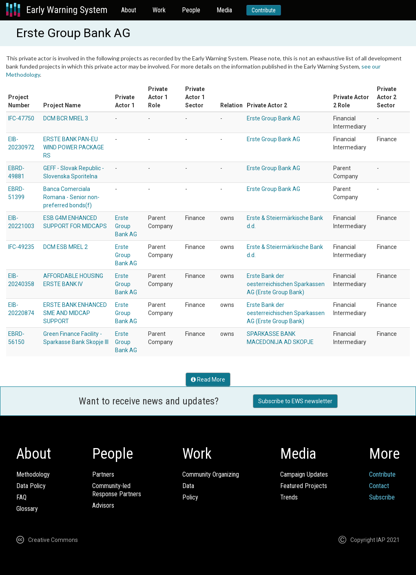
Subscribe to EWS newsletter (295, 401)
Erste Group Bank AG (273, 118)
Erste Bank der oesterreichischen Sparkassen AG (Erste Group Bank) (286, 284)
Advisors (103, 505)
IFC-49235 (21, 247)
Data (188, 486)
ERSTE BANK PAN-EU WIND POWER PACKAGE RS (73, 147)
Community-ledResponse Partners (116, 490)
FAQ (21, 497)
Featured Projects (303, 486)
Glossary (27, 509)
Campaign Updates (304, 474)
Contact (379, 486)
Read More (208, 379)
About (128, 10)
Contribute (264, 10)
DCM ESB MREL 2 (65, 247)
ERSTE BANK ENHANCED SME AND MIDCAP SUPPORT (75, 313)
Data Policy (31, 486)
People (191, 10)
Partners (103, 474)
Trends (289, 497)
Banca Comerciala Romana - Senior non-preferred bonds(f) (71, 197)
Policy (190, 497)
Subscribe (382, 497)
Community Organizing (210, 474)
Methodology (33, 474)
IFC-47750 (21, 118)
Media (224, 10)
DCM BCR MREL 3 (65, 118)
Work (159, 10)
